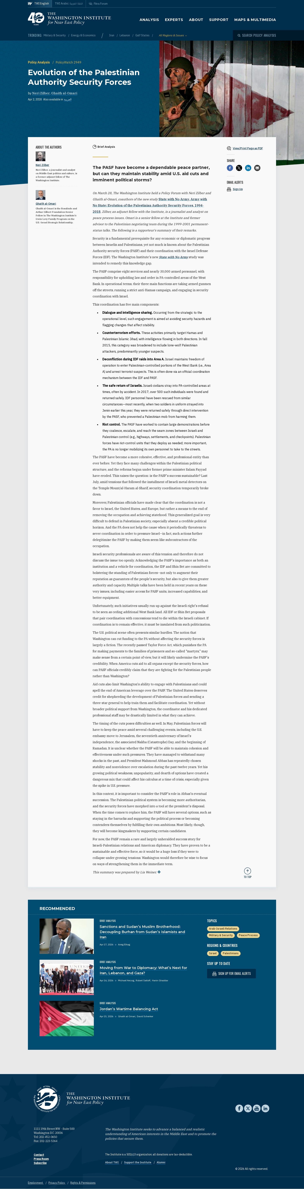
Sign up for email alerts (231, 973)
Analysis (149, 20)
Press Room (41, 1159)
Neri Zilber (41, 93)
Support (218, 20)
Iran (112, 35)
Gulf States (142, 35)
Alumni (161, 1162)
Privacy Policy (57, 1183)
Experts (174, 20)
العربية (68, 99)
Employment (36, 1183)
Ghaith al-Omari (64, 93)
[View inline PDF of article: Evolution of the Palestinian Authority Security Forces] (247, 148)
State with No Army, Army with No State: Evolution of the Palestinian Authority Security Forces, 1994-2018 (150, 205)
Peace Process (248, 935)
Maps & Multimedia (255, 20)
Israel (213, 953)
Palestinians (230, 953)
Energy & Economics (83, 35)
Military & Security (55, 35)
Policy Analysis (39, 62)
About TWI (112, 1162)
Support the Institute (138, 1162)
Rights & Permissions (83, 1183)
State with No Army (173, 257)
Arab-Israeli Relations (223, 928)
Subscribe (40, 1163)
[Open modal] (257, 35)
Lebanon (125, 35)
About (196, 20)
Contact (39, 1155)
